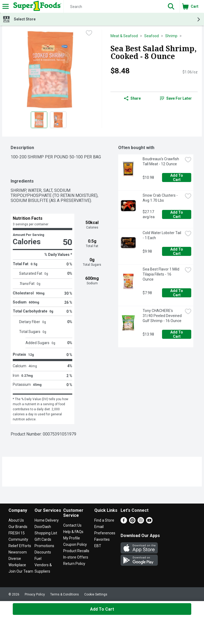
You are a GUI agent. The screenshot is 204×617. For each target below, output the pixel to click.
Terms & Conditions (64, 594)
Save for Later (176, 98)
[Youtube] (149, 522)
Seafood (151, 36)
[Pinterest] (132, 522)
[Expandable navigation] (5, 6)
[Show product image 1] (39, 120)
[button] (171, 6)
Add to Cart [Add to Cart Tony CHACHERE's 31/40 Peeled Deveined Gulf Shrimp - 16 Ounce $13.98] (177, 334)
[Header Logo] (36, 6)
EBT (97, 546)
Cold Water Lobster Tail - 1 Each (162, 235)
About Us (16, 520)
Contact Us (72, 525)
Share (132, 98)
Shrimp (171, 36)
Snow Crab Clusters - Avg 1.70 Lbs (160, 197)
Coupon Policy (75, 544)
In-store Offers (75, 557)
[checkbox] (89, 33)
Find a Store (104, 520)
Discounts (43, 552)
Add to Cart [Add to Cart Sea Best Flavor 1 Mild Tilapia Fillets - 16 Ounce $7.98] (177, 293)
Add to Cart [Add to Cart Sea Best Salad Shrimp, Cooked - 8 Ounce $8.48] (102, 609)
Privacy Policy (35, 594)
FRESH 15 (16, 533)
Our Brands (17, 527)
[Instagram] (141, 522)
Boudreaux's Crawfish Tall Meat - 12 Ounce (161, 161)
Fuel (38, 558)
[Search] (113, 6)
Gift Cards (43, 539)
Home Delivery (47, 520)
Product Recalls (76, 551)
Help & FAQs (73, 532)
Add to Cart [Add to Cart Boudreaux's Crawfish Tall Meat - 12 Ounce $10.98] (177, 177)
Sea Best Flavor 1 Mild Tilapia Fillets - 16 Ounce (161, 274)
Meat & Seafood (124, 36)
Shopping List (46, 533)
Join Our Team (20, 571)
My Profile (71, 538)
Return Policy (74, 563)
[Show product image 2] (58, 120)
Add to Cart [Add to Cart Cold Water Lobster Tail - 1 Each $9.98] (177, 251)
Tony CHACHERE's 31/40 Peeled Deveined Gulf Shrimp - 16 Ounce (162, 315)
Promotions (44, 546)
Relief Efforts (19, 546)
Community (18, 539)
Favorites (102, 539)
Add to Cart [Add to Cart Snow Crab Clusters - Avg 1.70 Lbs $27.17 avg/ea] (177, 214)
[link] (176, 98)
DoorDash (43, 527)
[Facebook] (124, 522)
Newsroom (17, 552)
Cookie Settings (95, 594)
